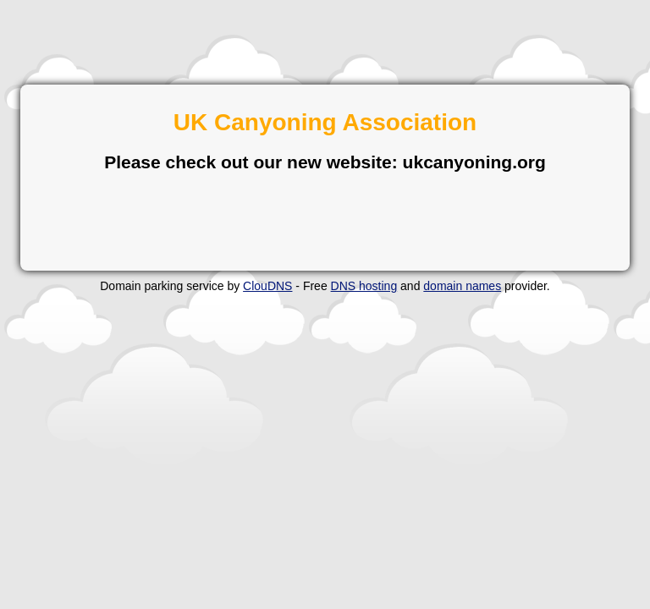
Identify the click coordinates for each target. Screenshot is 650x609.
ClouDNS (267, 286)
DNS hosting (364, 286)
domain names (462, 286)
